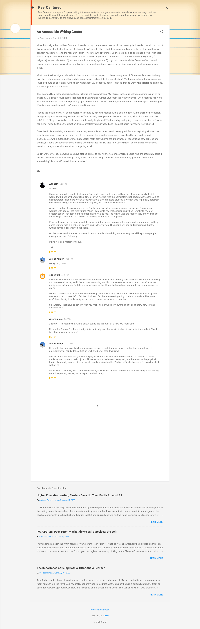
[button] (161, 32)
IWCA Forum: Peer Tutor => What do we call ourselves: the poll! (77, 531)
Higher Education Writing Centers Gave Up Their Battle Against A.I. (80, 495)
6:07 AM (69, 343)
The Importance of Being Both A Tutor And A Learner (71, 568)
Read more (156, 522)
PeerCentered (50, 7)
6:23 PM (63, 184)
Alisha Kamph (56, 258)
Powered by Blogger (100, 609)
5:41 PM (65, 275)
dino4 (107, 616)
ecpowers (54, 274)
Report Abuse (100, 622)
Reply (52, 252)
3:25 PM (67, 319)
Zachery (53, 183)
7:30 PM (69, 259)
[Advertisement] (100, 452)
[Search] (168, 8)
